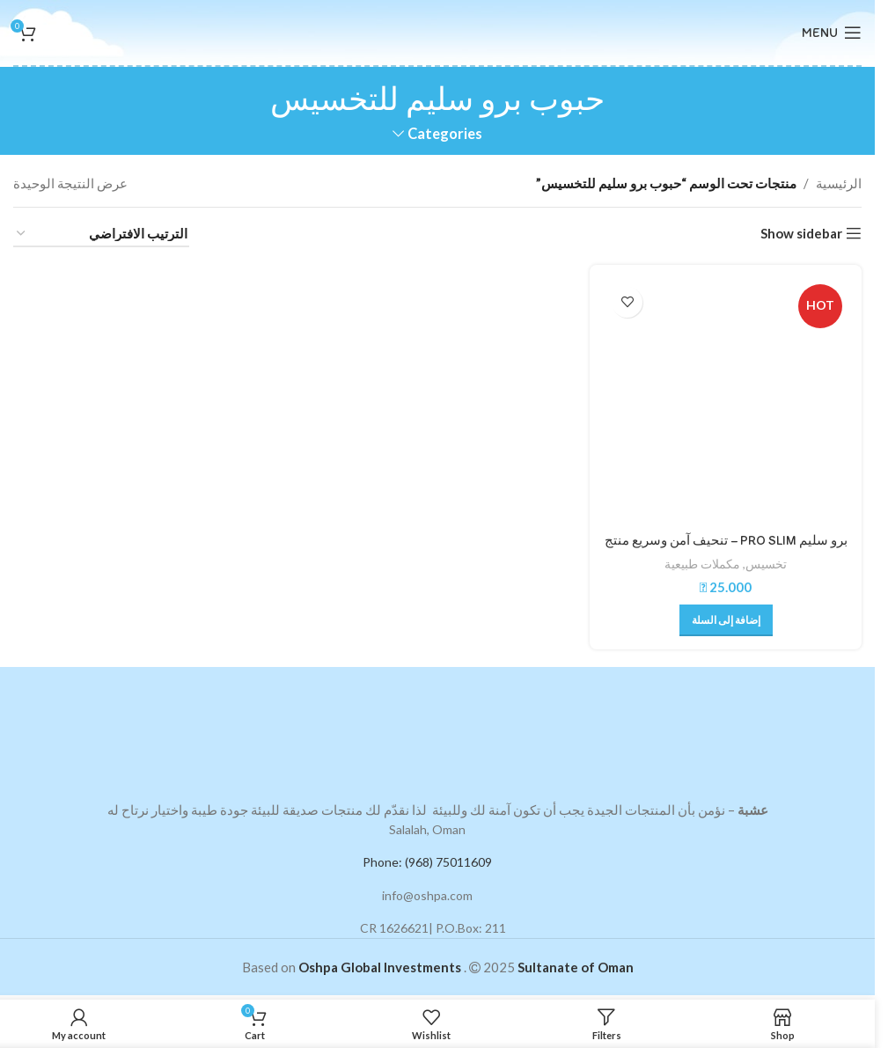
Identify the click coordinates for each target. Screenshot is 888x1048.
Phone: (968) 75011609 (427, 861)
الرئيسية (839, 183)
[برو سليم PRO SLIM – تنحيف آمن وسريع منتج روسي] (726, 400)
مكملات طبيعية (703, 562)
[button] (726, 619)
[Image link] (437, 730)
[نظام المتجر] (101, 234)
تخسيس (767, 562)
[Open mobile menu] (831, 32)
